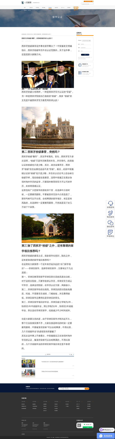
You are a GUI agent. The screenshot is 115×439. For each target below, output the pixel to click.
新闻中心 (77, 406)
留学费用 (56, 410)
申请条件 (56, 404)
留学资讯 (44, 408)
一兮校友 (67, 406)
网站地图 (88, 406)
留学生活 (44, 410)
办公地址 (88, 404)
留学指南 (50, 7)
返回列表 (47, 354)
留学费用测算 (24, 408)
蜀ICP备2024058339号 (64, 437)
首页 (24, 7)
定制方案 (31, 7)
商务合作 (88, 408)
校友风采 (56, 7)
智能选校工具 (24, 406)
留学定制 (23, 404)
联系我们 (68, 7)
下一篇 (71, 354)
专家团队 (77, 408)
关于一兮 (62, 7)
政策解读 (44, 404)
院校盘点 (44, 406)
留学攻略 (43, 7)
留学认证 (29, 10)
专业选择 (56, 408)
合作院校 (37, 7)
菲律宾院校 (34, 408)
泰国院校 (34, 404)
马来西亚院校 (35, 406)
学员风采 (67, 404)
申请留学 (76, 9)
